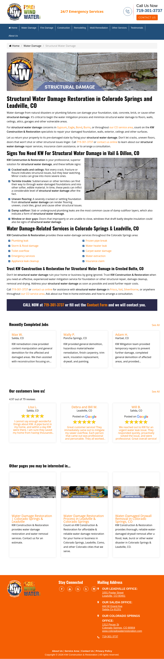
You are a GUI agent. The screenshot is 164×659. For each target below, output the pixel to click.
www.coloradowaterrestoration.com (122, 631)
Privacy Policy (104, 651)
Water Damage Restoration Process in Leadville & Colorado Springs (83, 519)
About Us (13, 35)
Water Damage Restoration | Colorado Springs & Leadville (32, 519)
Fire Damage (46, 27)
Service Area (72, 651)
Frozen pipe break (96, 240)
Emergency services (23, 256)
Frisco (113, 289)
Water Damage (28, 27)
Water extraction (96, 256)
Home (13, 27)
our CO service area (121, 127)
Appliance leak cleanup (25, 261)
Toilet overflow (20, 251)
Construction (63, 27)
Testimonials (137, 27)
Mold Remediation (99, 27)
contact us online (107, 142)
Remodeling (80, 27)
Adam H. (121, 334)
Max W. (17, 334)
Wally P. (69, 334)
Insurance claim (95, 261)
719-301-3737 (149, 10)
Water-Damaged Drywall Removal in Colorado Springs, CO (133, 519)
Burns (87, 127)
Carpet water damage (98, 251)
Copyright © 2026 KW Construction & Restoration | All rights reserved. (82, 654)
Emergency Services (82, 11)
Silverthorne (131, 289)
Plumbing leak (20, 240)
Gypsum (62, 127)
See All (156, 325)
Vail (120, 289)
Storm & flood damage (25, 245)
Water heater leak (96, 245)
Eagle (71, 127)
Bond (79, 127)
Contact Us (147, 17)
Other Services (119, 27)
